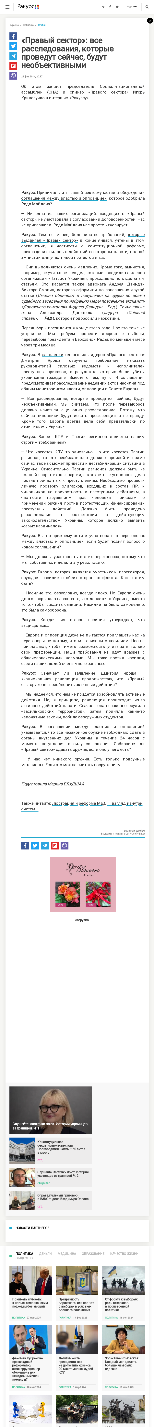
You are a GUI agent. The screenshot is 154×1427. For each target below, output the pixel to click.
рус (135, 7)
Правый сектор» (61, 240)
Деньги (45, 1253)
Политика (28, 25)
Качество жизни (124, 1253)
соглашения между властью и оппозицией (64, 198)
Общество (24, 1258)
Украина (14, 25)
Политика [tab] (24, 1253)
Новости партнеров (32, 1228)
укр (129, 7)
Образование (93, 1253)
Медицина (67, 1253)
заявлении (52, 354)
